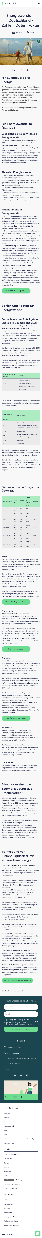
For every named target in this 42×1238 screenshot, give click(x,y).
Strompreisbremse (10, 1188)
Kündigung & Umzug (11, 1217)
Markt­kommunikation (11, 1221)
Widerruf (7, 1208)
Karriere (6, 1117)
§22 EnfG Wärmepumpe (13, 1184)
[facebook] (21, 70)
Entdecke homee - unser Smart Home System (21, 1139)
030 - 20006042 (13, 1053)
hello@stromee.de (14, 1047)
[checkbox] (4, 1022)
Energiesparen (7, 974)
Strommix (7, 1122)
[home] (13, 4)
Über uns (7, 1113)
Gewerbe (7, 1171)
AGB (5, 1200)
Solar (5, 1176)
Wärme (6, 1167)
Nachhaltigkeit (11, 972)
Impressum (8, 1212)
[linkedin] (14, 70)
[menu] (39, 4)
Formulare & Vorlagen (11, 1225)
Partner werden (9, 1143)
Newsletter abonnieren (21, 1029)
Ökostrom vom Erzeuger (13, 1154)
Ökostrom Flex (9, 1159)
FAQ (8, 1069)
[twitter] (28, 70)
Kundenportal (9, 1126)
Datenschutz (8, 1204)
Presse (6, 1134)
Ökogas (6, 1163)
